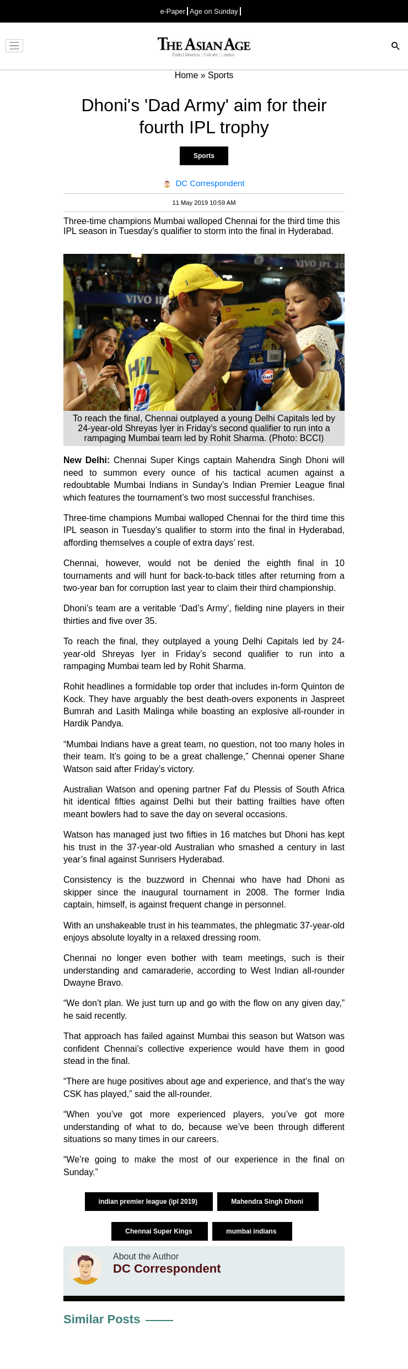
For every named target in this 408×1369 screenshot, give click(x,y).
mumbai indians (252, 1231)
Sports (204, 156)
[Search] (396, 47)
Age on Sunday (214, 11)
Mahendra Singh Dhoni (268, 1201)
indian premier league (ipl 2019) (149, 1201)
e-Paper (172, 11)
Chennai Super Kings (159, 1231)
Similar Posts (101, 1319)
